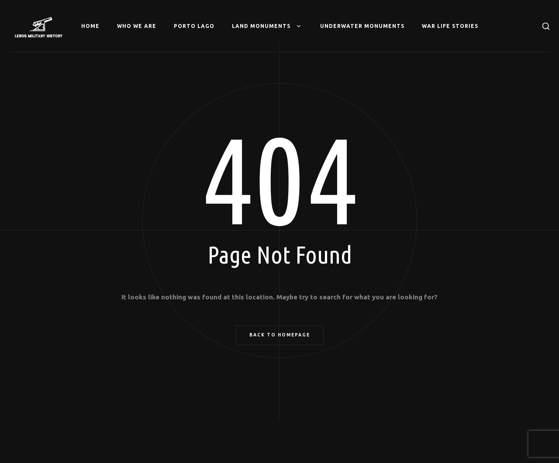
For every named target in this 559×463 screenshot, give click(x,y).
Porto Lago (194, 26)
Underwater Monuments (362, 26)
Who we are (136, 26)
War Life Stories (450, 26)
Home (90, 26)
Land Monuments (267, 26)
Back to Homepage (279, 335)
